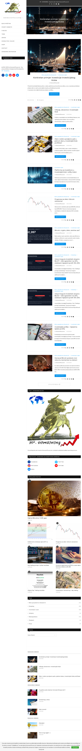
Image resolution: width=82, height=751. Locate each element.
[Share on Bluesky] (78, 100)
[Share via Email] (80, 100)
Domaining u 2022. (44, 699)
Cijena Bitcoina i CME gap (37, 518)
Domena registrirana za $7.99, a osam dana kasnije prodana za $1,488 (68, 566)
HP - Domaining (5, 70)
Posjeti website (7, 27)
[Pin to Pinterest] (74, 100)
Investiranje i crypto (55, 609)
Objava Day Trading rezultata (36, 590)
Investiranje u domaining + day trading (67, 590)
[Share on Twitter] (72, 100)
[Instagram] (10, 75)
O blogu (4, 30)
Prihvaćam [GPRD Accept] (75, 747)
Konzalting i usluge (8, 41)
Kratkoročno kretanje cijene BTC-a (38, 542)
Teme (13, 34)
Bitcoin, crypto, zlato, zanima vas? (67, 230)
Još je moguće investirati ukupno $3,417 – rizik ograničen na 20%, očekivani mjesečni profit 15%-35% (67, 261)
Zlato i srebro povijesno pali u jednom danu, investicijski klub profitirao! (66, 141)
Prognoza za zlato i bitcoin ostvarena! (67, 542)
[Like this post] (69, 100)
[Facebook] (3, 75)
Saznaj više (41, 749)
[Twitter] (6, 75)
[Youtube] (13, 75)
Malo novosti (42, 709)
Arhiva (4, 37)
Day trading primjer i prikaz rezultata (38, 565)
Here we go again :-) (44, 733)
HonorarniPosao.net (54, 82)
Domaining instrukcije (9, 51)
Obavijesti (55, 620)
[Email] (17, 75)
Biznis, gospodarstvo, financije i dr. (55, 603)
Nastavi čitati (54, 94)
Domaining (55, 606)
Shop (3, 44)
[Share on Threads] (76, 100)
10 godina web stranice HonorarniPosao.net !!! (52, 690)
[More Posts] (54, 384)
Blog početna (6, 23)
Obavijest (41, 723)
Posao (55, 624)
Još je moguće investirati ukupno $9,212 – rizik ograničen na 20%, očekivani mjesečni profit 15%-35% (67, 296)
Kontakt (4, 48)
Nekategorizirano (55, 617)
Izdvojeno (55, 613)
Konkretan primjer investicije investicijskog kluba (53, 657)
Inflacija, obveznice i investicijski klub (50, 666)
